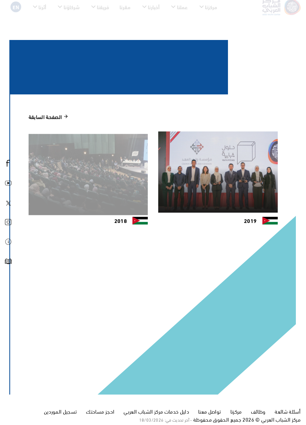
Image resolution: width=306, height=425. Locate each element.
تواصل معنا (209, 411)
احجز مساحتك (100, 411)
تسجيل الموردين (60, 411)
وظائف (258, 411)
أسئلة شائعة (287, 411)
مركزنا (236, 411)
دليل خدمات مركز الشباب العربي (156, 411)
